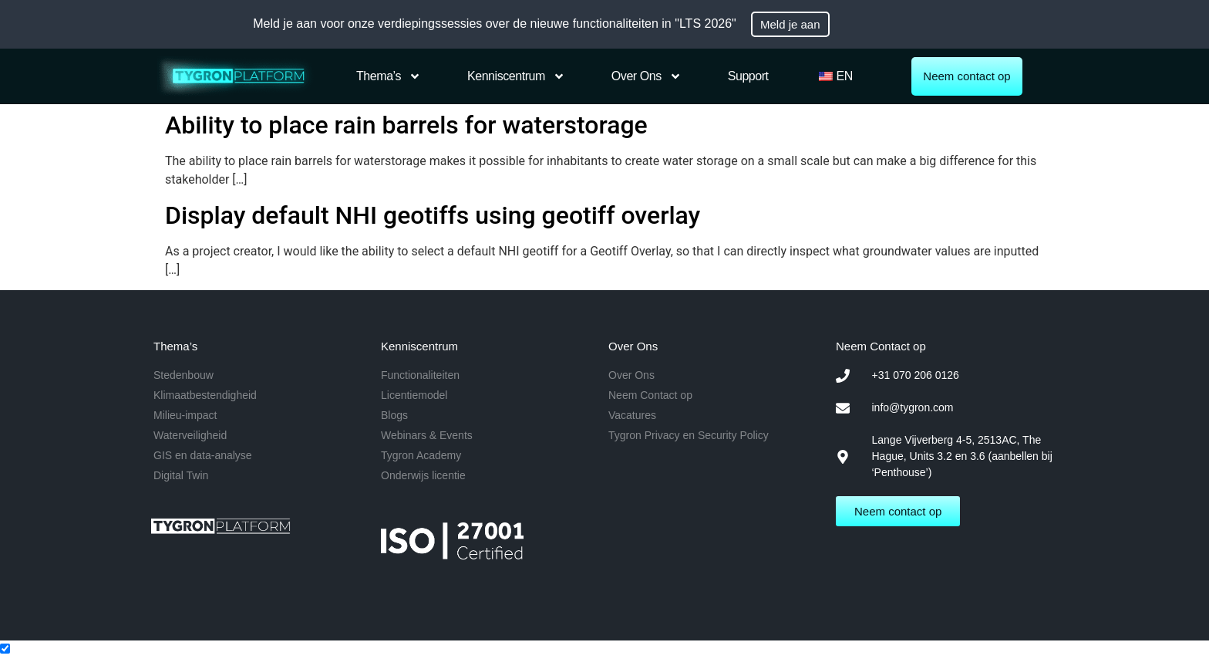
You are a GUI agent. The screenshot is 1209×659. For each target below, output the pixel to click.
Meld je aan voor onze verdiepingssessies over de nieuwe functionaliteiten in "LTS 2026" (494, 23)
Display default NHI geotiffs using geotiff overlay (432, 215)
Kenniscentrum (516, 76)
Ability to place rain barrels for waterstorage (406, 125)
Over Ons (646, 76)
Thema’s (388, 76)
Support (748, 76)
